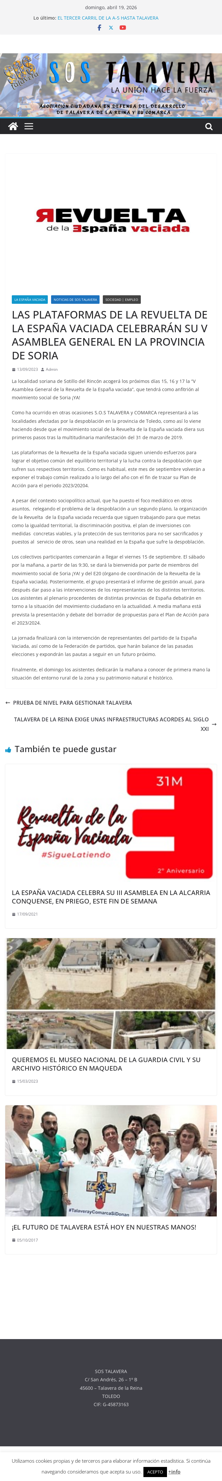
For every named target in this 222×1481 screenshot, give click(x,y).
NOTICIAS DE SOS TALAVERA (75, 299)
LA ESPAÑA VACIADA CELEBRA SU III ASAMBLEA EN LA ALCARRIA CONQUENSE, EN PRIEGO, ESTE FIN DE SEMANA (111, 896)
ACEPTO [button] (155, 1472)
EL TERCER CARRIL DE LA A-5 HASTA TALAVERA (108, 18)
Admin (52, 369)
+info (174, 1471)
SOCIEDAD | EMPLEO (121, 299)
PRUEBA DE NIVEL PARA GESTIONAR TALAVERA (68, 702)
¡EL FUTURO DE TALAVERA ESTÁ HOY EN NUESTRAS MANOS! (104, 1227)
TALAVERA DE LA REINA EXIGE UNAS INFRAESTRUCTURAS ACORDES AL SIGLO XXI (115, 724)
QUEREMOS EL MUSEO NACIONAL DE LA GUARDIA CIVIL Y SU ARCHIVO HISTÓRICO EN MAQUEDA (106, 1064)
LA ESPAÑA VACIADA (29, 299)
